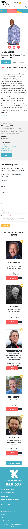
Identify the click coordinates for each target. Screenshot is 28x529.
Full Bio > (4, 115)
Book (6, 155)
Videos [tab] (15, 67)
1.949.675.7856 (7, 508)
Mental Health (5, 148)
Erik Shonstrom (14, 397)
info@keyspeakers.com (9, 511)
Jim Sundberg (14, 306)
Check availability (12, 277)
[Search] (14, 7)
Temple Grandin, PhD (14, 351)
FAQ (2, 517)
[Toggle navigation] (25, 2)
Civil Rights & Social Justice (8, 146)
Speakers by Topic (7, 489)
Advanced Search (14, 463)
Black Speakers (5, 144)
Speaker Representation (10, 499)
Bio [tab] (3, 67)
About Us (4, 496)
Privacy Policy (5, 520)
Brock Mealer (14, 438)
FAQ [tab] (25, 67)
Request (6, 62)
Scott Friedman (14, 262)
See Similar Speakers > (19, 62)
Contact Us (4, 514)
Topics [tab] (8, 67)
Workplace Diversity (6, 150)
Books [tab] (21, 67)
